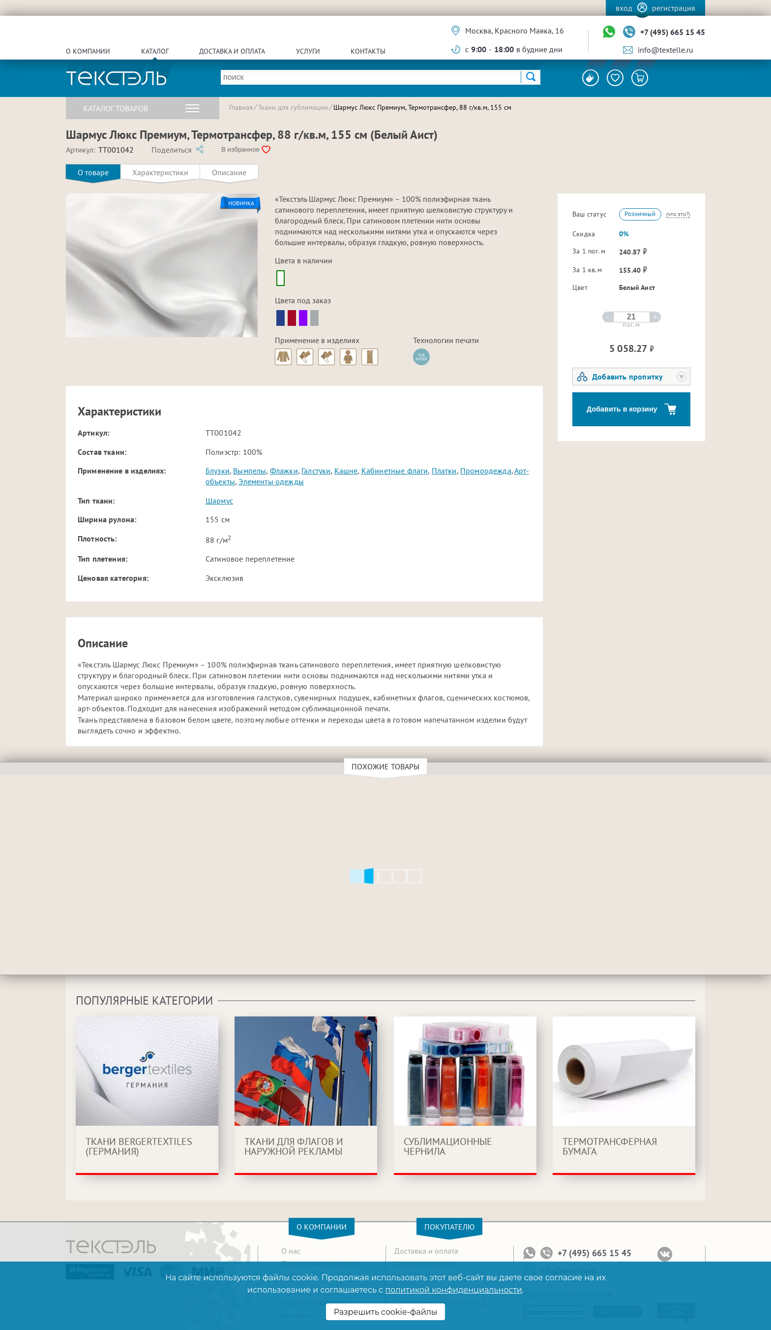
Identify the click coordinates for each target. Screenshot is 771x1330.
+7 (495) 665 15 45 (672, 32)
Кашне (346, 470)
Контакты (368, 51)
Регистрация (673, 8)
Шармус (219, 501)
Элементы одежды (270, 481)
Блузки (218, 470)
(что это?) (678, 214)
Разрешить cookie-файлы (386, 1312)
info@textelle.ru (665, 50)
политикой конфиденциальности (453, 1290)
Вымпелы (249, 470)
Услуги (308, 51)
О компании (88, 51)
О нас (290, 1251)
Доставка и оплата (232, 51)
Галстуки (315, 470)
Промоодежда (485, 470)
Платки (444, 470)
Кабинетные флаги (394, 470)
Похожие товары (387, 766)
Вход (624, 8)
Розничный (639, 214)
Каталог (155, 51)
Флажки (284, 470)
